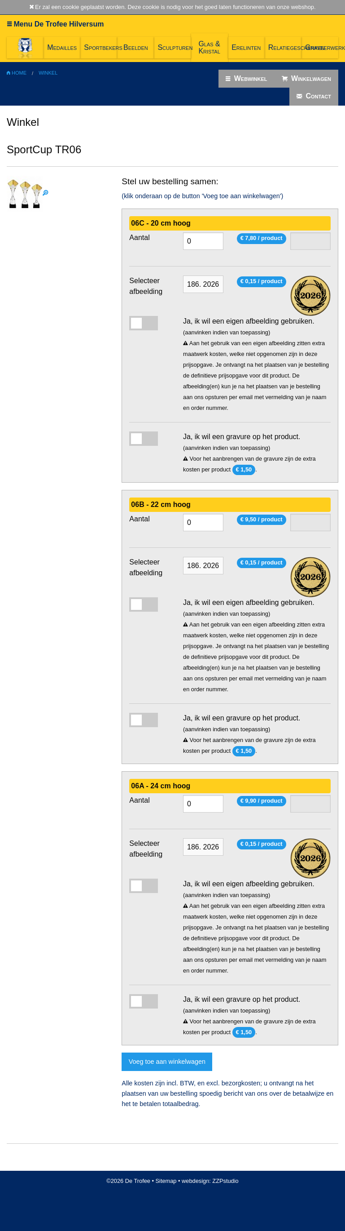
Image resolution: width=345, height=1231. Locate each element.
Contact (314, 96)
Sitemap (166, 1181)
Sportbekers (100, 47)
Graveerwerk (321, 47)
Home (16, 73)
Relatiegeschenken (284, 47)
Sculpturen (174, 47)
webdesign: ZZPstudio (210, 1181)
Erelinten (246, 47)
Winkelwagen (307, 79)
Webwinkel (246, 79)
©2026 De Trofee (128, 1181)
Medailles (62, 47)
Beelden (135, 47)
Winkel (48, 73)
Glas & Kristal (209, 47)
